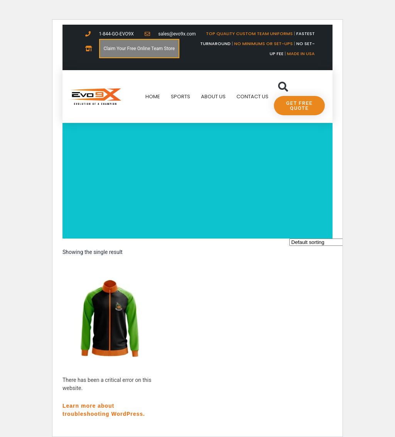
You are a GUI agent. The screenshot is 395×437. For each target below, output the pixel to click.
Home (152, 96)
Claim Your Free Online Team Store (139, 48)
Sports (180, 96)
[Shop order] (324, 242)
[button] (283, 87)
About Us (213, 96)
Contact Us (252, 96)
